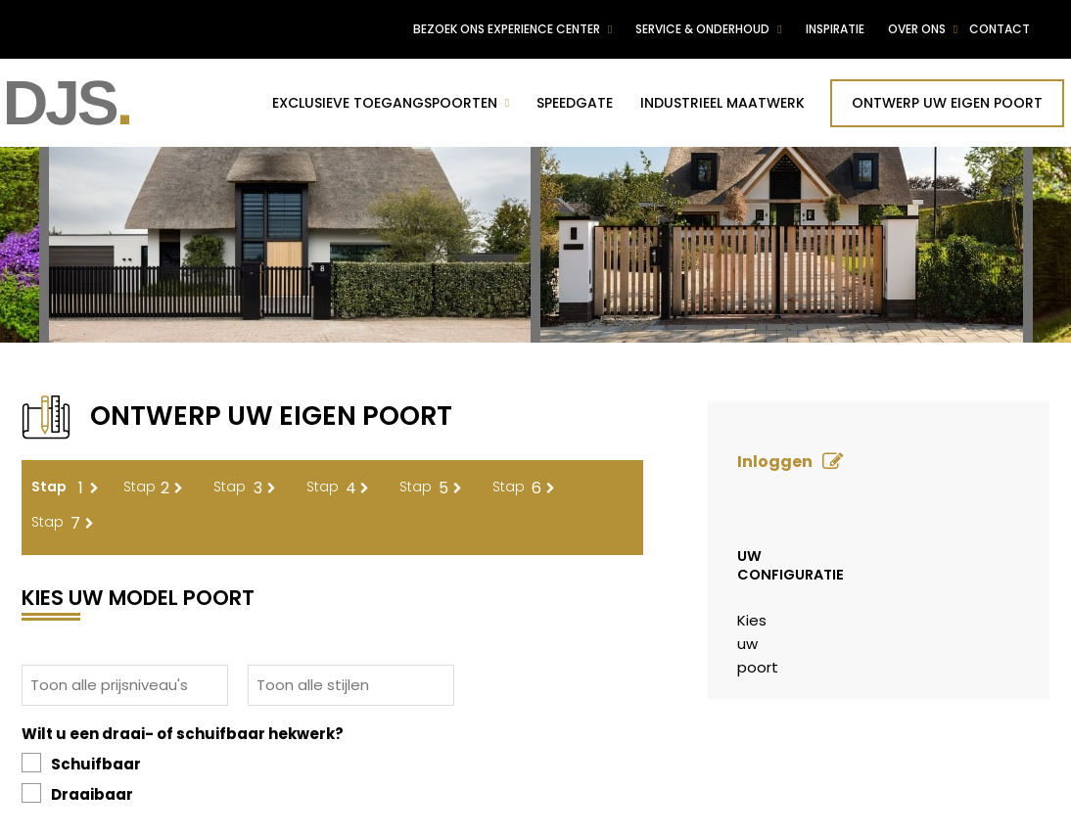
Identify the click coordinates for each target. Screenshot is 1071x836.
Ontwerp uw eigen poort (947, 103)
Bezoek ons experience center (506, 29)
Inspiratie (835, 29)
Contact (999, 29)
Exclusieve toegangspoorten (384, 103)
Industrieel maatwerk (722, 103)
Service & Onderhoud (702, 29)
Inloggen (775, 461)
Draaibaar (77, 794)
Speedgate (574, 103)
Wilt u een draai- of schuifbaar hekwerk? (183, 733)
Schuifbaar (81, 763)
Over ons (917, 29)
